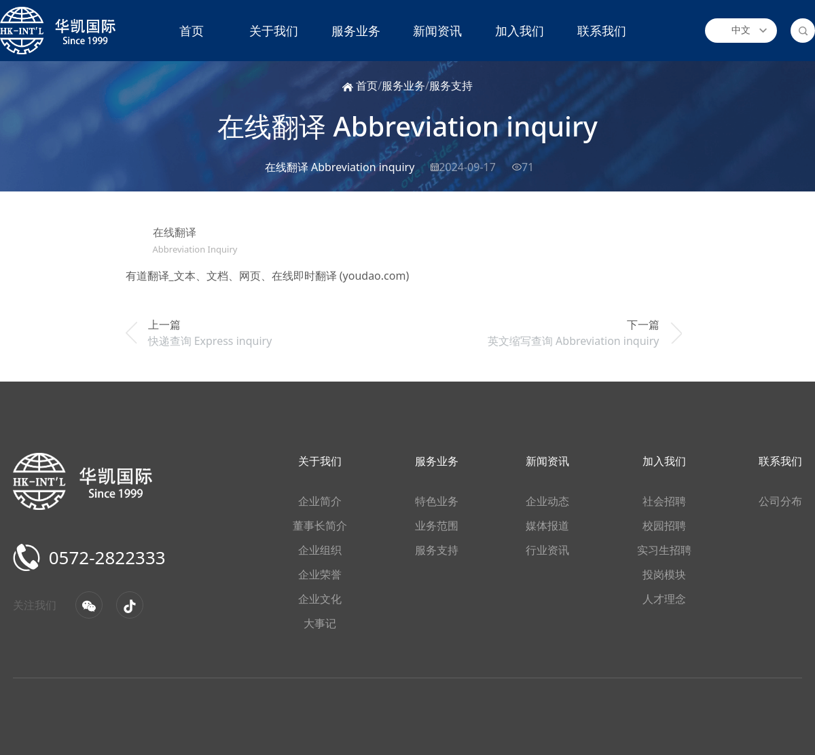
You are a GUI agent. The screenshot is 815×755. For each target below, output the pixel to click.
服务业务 (355, 30)
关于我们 (273, 30)
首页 (191, 30)
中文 (740, 30)
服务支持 (451, 85)
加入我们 (519, 30)
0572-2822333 (94, 557)
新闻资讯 (437, 30)
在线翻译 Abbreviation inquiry (407, 126)
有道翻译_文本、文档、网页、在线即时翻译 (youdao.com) (268, 275)
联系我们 (601, 30)
